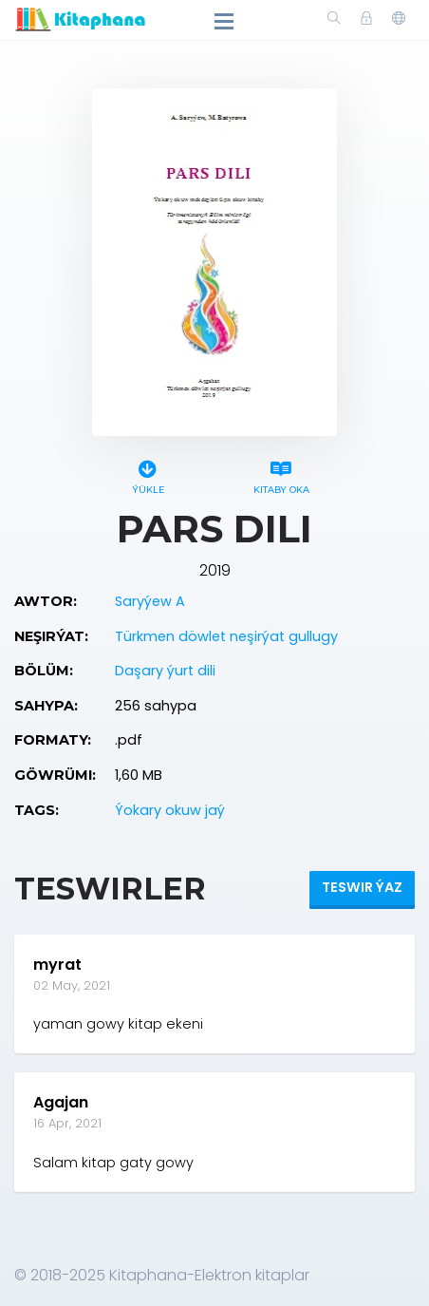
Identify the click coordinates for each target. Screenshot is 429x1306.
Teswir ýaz (362, 887)
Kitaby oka (281, 474)
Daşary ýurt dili (165, 670)
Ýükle (147, 474)
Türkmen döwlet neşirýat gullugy (226, 636)
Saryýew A (150, 601)
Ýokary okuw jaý (170, 810)
